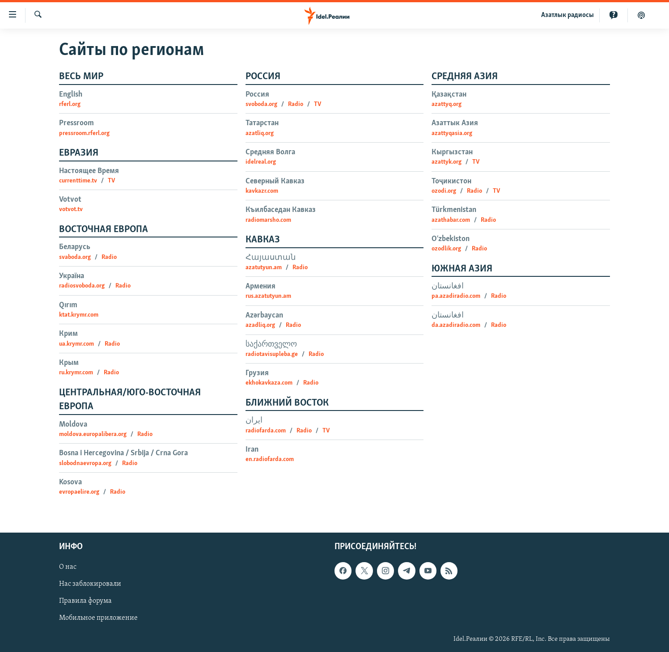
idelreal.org (261, 162)
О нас (67, 567)
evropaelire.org (79, 492)
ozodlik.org (446, 249)
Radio (109, 257)
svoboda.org (261, 104)
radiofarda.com (266, 431)
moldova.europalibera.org (93, 434)
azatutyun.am (264, 267)
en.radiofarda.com (270, 459)
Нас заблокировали (90, 584)
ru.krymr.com (76, 372)
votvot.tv (71, 209)
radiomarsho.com (268, 220)
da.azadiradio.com (456, 325)
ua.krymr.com (76, 344)
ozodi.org (444, 191)
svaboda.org (75, 257)
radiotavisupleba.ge (272, 354)
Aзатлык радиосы (567, 15)
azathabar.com (451, 220)
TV (111, 181)
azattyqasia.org (452, 133)
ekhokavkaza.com (269, 383)
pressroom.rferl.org (84, 133)
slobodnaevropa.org (85, 463)
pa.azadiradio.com (456, 296)
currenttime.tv (78, 181)
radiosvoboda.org (82, 286)
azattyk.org (447, 162)
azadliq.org (260, 325)
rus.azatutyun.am (268, 296)
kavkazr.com (262, 191)
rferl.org (69, 104)
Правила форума (85, 601)
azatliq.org (260, 133)
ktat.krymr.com (78, 315)
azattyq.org (447, 104)
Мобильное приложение (98, 618)
